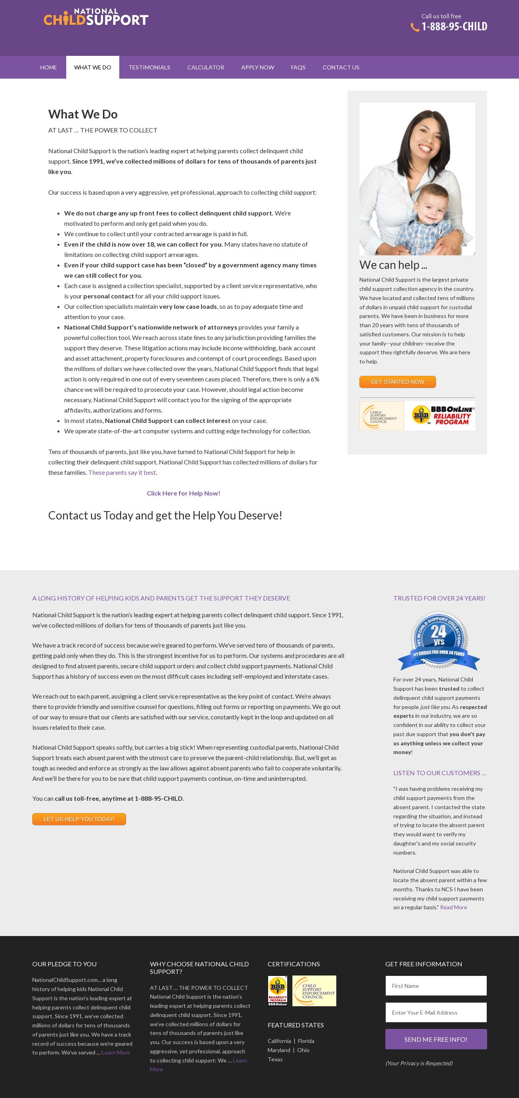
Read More (453, 907)
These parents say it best (122, 472)
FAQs (298, 67)
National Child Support (100, 28)
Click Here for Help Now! (184, 493)
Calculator (205, 67)
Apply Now (257, 67)
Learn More (116, 1052)
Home (48, 67)
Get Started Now (398, 382)
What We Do (92, 67)
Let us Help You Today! (79, 819)
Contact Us (341, 67)
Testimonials (149, 67)
